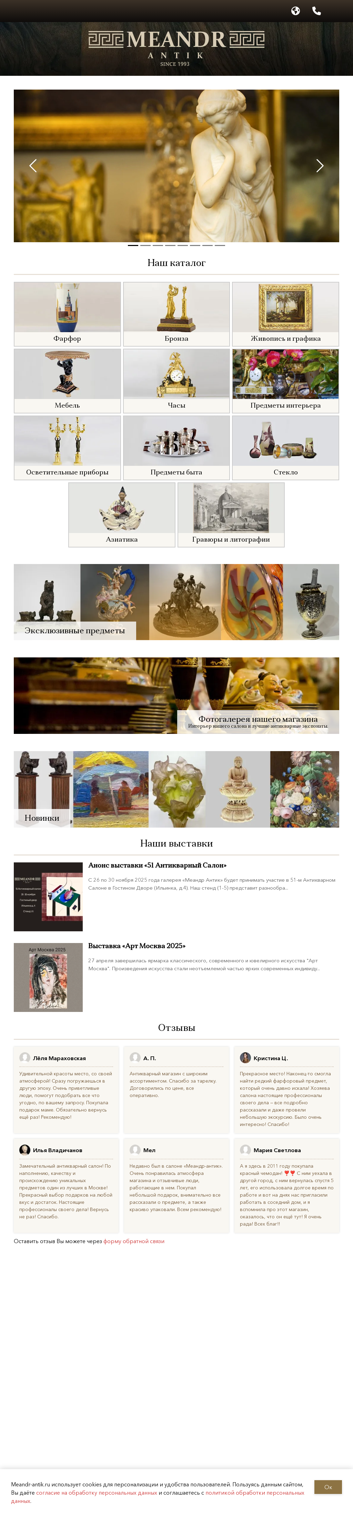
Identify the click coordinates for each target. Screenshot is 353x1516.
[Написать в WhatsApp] (337, 11)
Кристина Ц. (271, 1058)
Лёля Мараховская (59, 1058)
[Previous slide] (33, 166)
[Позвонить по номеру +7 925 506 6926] (316, 11)
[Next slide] (320, 166)
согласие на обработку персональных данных (96, 1492)
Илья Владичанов (57, 1150)
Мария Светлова (277, 1150)
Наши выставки (176, 844)
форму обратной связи (133, 1241)
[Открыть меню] (10, 11)
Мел (149, 1150)
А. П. (149, 1058)
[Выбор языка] (295, 11)
